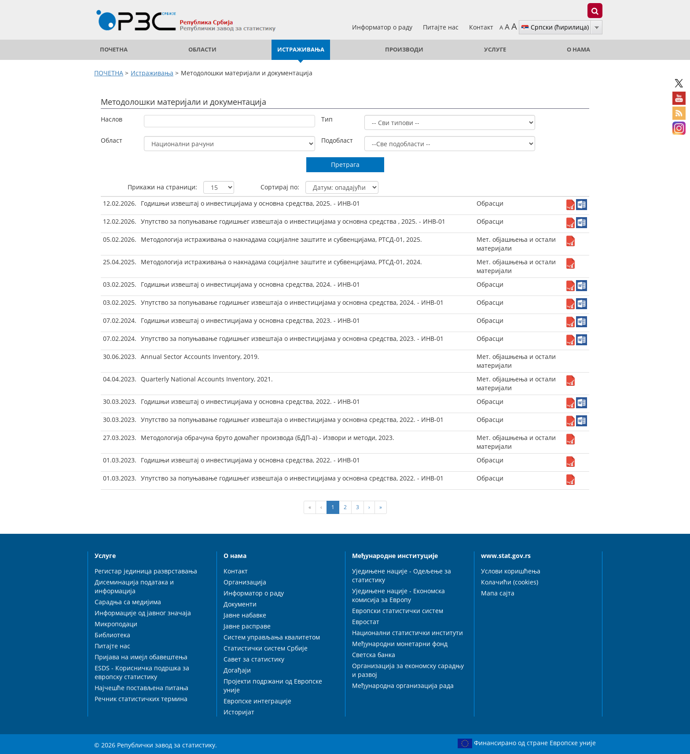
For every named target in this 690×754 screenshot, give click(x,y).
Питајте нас (441, 27)
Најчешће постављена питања (141, 688)
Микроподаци (116, 624)
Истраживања (300, 49)
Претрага (345, 164)
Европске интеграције (257, 701)
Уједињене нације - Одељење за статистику (401, 575)
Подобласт (337, 140)
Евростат (365, 621)
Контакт (481, 27)
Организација (245, 582)
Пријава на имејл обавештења (141, 657)
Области (202, 49)
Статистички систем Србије (266, 648)
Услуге (495, 49)
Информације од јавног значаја (143, 613)
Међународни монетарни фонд (400, 643)
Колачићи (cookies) (509, 582)
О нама (578, 49)
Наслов (111, 119)
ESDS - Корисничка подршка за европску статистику (142, 672)
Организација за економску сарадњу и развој (408, 670)
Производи (404, 49)
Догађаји (237, 670)
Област (111, 140)
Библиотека (112, 635)
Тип (327, 119)
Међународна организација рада (403, 685)
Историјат (239, 712)
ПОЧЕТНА (114, 49)
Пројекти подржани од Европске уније (273, 685)
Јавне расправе (247, 626)
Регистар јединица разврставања (146, 571)
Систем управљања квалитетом (272, 637)
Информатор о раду (383, 27)
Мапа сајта (497, 593)
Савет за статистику (254, 659)
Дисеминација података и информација (134, 586)
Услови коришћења (510, 571)
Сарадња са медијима (128, 602)
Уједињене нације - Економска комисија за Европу (398, 595)
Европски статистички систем (397, 610)
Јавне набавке (245, 615)
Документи (240, 604)
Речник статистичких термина (141, 699)
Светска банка (373, 655)
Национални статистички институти (407, 632)
